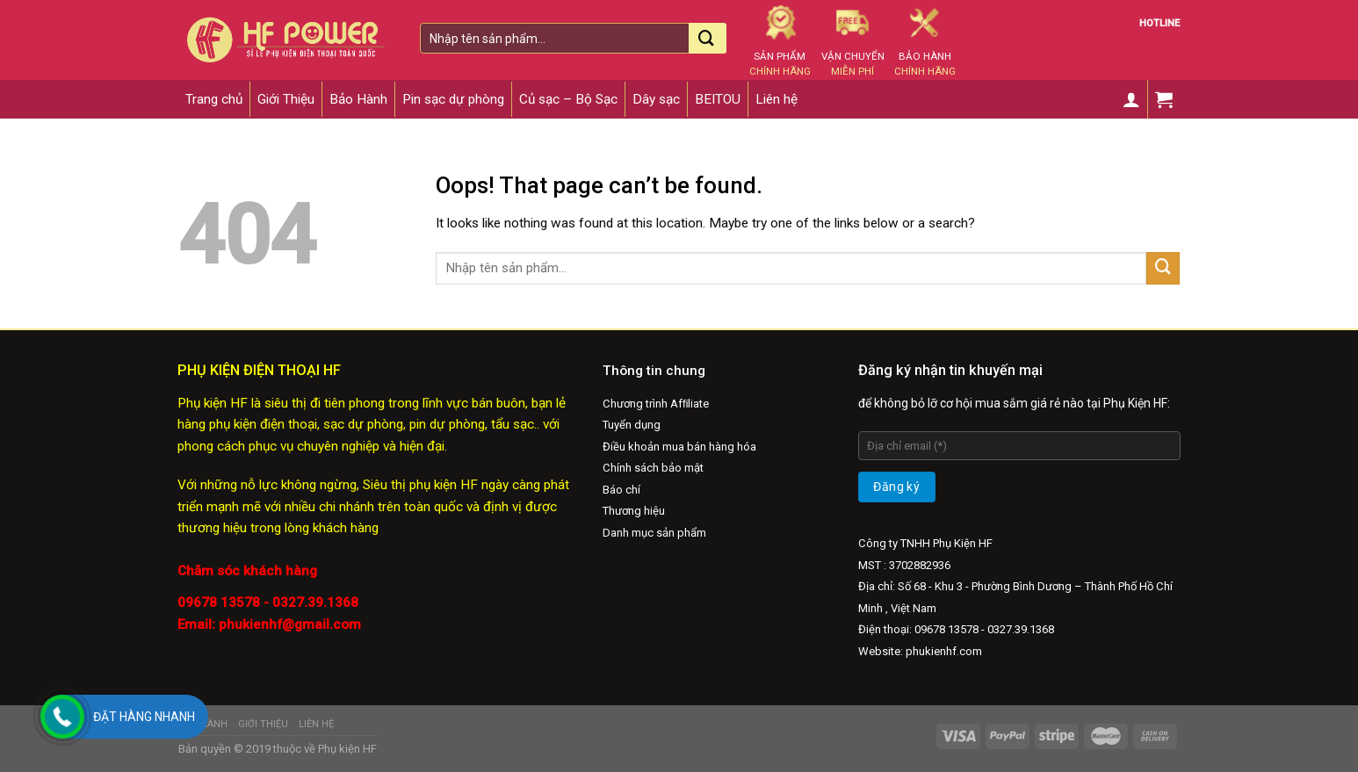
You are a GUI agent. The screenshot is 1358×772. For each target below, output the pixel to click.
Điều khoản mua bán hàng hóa (679, 446)
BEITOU (717, 99)
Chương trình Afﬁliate (656, 403)
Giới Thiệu (285, 99)
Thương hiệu (634, 510)
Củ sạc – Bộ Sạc (568, 99)
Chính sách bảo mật (653, 467)
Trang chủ (213, 99)
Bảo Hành (358, 99)
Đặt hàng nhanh (144, 717)
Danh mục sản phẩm (654, 532)
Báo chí (621, 489)
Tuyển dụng (632, 424)
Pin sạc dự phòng (453, 99)
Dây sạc (656, 99)
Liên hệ (776, 99)
